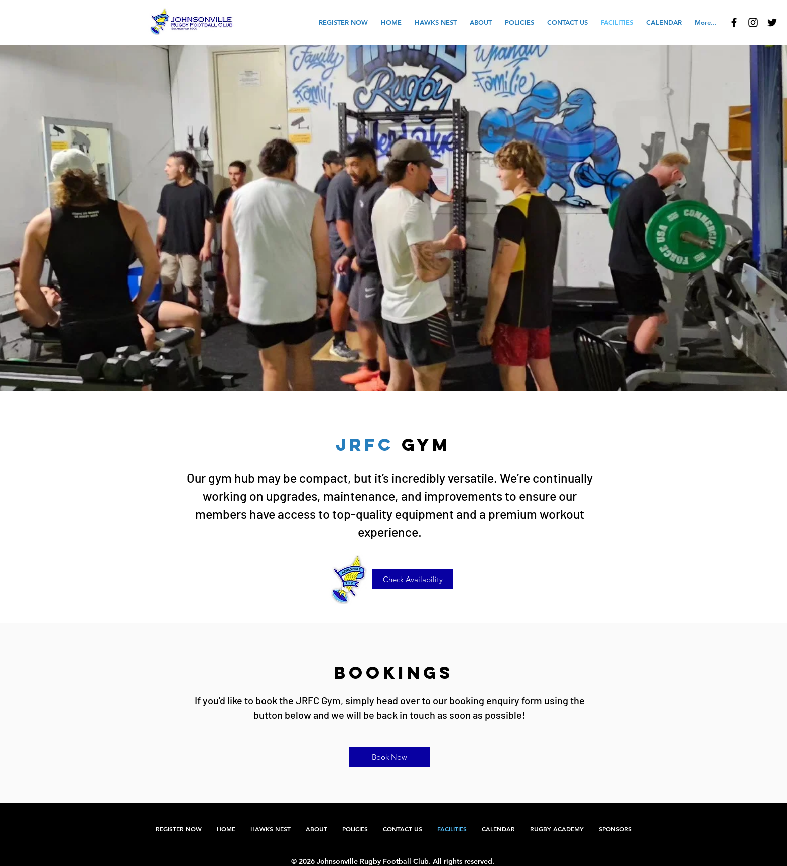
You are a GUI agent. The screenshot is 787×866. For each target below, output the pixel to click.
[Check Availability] (412, 579)
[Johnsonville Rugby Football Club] (734, 22)
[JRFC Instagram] (753, 22)
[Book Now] (389, 757)
